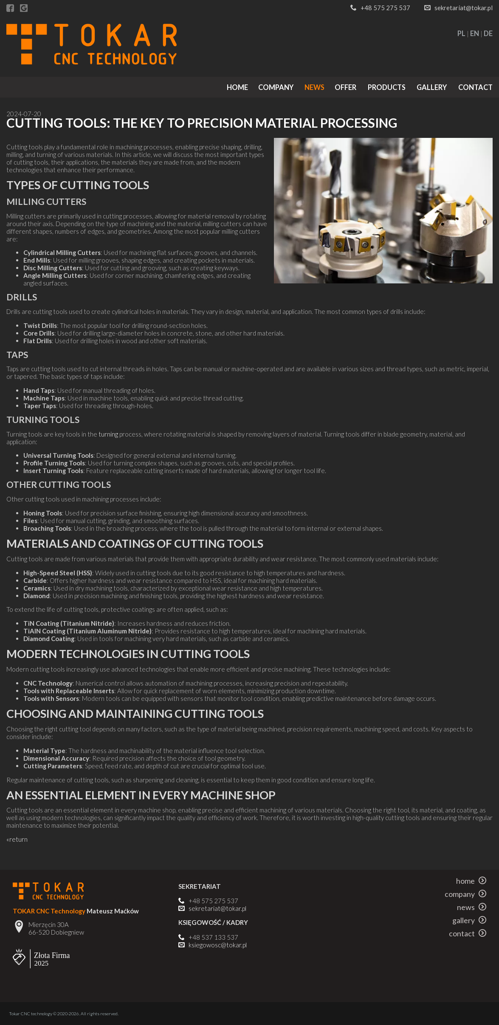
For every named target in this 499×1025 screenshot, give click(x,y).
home (237, 87)
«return (17, 839)
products (387, 87)
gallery (432, 87)
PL (461, 33)
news (314, 87)
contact (475, 87)
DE (488, 33)
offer (345, 87)
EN (474, 33)
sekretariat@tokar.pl (463, 7)
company (275, 87)
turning (108, 434)
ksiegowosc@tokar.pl (218, 945)
